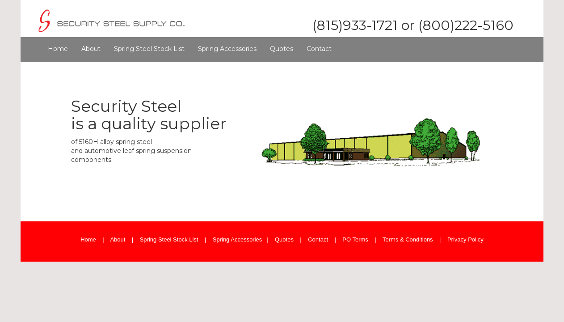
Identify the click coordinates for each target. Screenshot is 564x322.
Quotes (281, 49)
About (91, 49)
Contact (319, 49)
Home (58, 49)
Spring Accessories (227, 49)
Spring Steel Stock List (149, 49)
